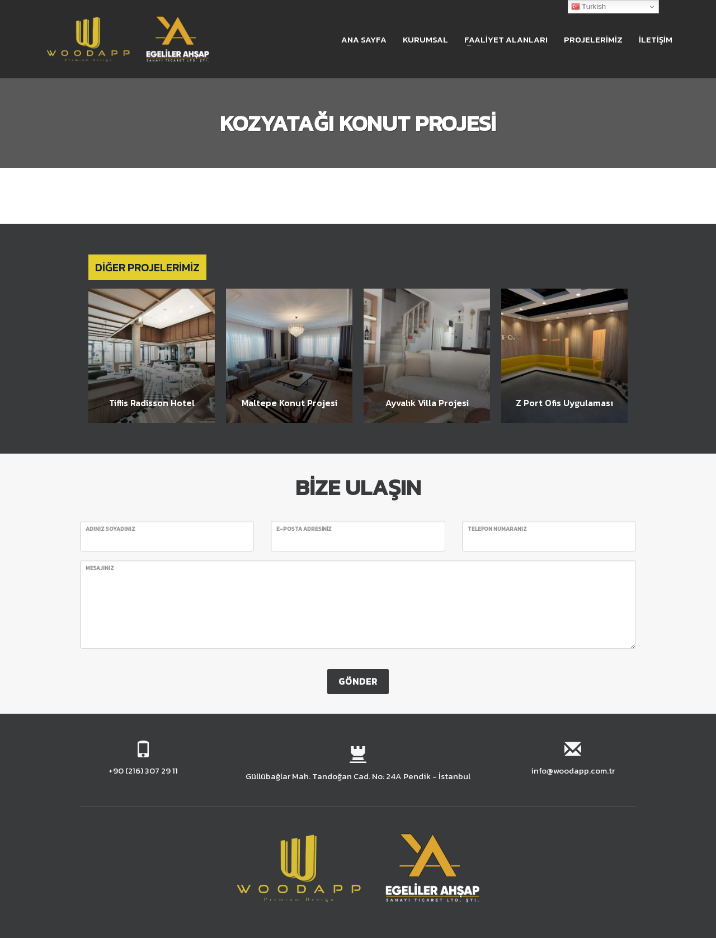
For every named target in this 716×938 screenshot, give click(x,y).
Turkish (588, 6)
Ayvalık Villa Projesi (427, 402)
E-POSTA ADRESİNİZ (304, 529)
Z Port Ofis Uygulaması (564, 402)
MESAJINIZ (100, 568)
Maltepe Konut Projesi (289, 402)
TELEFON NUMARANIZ (497, 529)
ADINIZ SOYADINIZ (110, 529)
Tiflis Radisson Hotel (152, 402)
